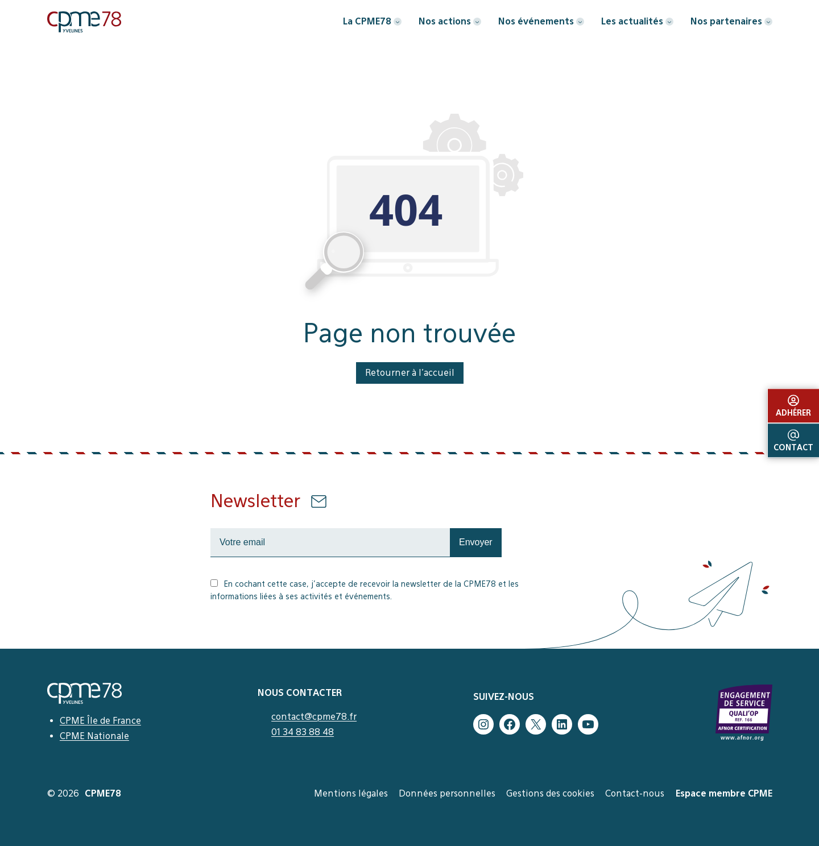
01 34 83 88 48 (302, 732)
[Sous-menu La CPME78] (398, 22)
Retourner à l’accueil (409, 372)
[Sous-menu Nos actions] (477, 22)
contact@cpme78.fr (314, 716)
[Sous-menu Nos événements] (580, 22)
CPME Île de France (100, 720)
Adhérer (793, 406)
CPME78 (103, 793)
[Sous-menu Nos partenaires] (768, 22)
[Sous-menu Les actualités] (669, 22)
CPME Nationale (94, 736)
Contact (793, 440)
